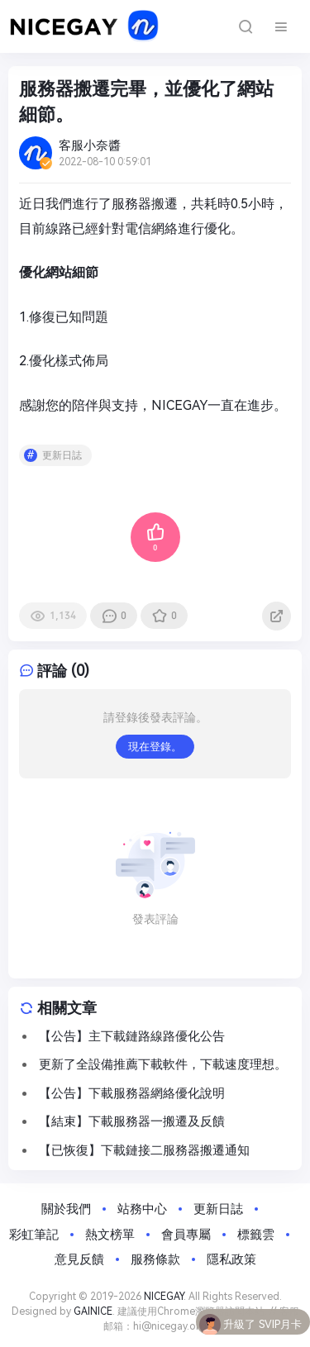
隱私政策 (231, 1259)
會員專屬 (186, 1234)
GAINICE (93, 1311)
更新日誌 (62, 455)
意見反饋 (79, 1259)
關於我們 (66, 1209)
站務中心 (142, 1209)
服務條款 (155, 1259)
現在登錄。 (155, 746)
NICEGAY (164, 1296)
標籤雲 (255, 1234)
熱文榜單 (110, 1234)
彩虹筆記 (34, 1234)
